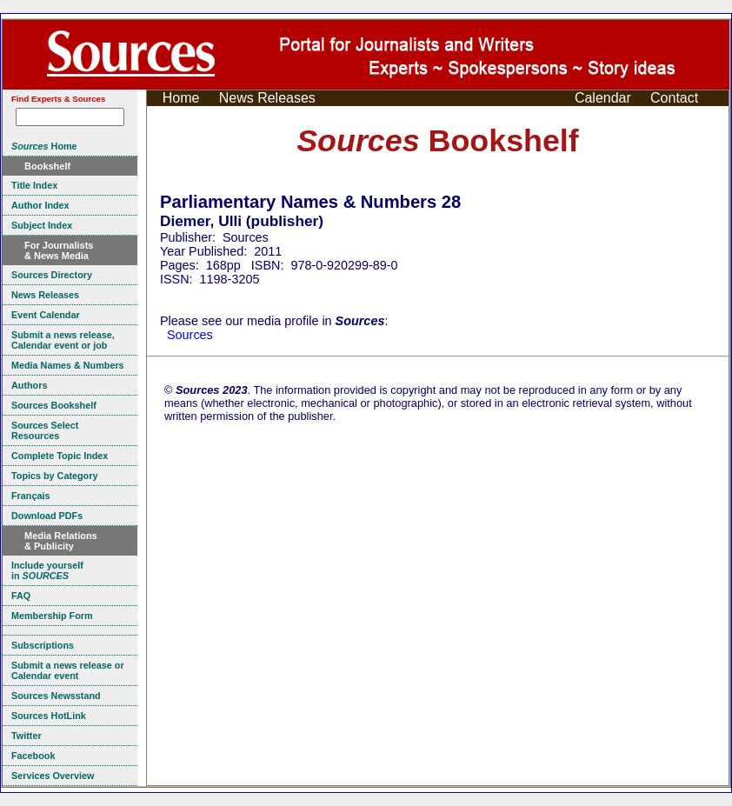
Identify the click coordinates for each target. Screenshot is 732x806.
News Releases (267, 97)
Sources (190, 335)
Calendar (603, 97)
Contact (674, 97)
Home (181, 97)
